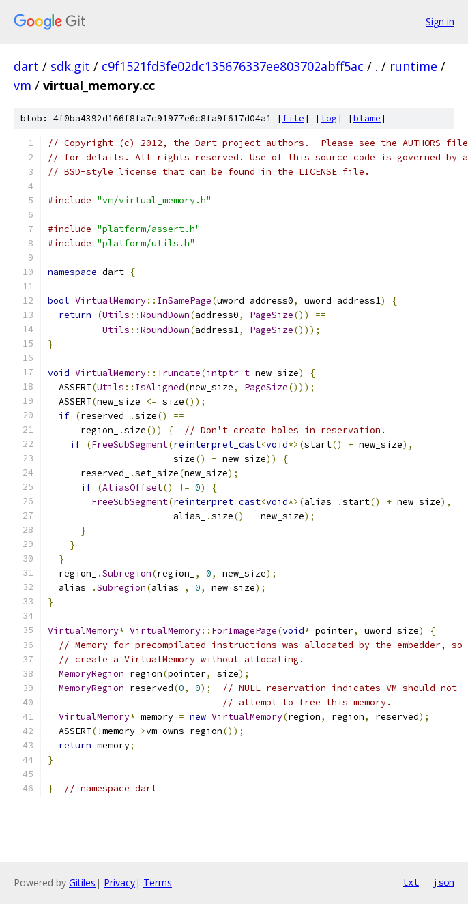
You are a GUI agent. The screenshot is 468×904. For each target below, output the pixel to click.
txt (411, 882)
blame (367, 118)
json (443, 882)
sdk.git (70, 66)
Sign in (440, 21)
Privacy (119, 882)
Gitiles (82, 882)
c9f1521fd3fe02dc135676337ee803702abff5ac (233, 66)
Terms (157, 882)
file (293, 118)
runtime (413, 66)
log (329, 118)
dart (26, 66)
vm (22, 85)
